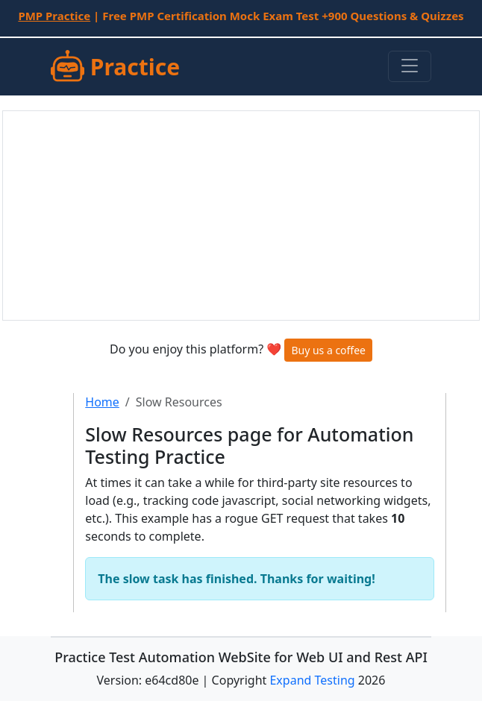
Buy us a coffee (328, 350)
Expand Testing (311, 680)
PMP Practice (54, 15)
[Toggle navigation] (409, 66)
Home (102, 402)
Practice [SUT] (115, 67)
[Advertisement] (241, 215)
